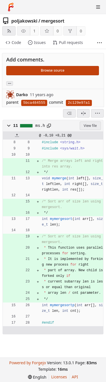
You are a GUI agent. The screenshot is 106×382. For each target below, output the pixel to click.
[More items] (99, 43)
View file (90, 125)
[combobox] (69, 113)
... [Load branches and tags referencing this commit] (9, 83)
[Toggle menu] (98, 7)
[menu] (97, 113)
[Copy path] (49, 126)
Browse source (52, 70)
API (75, 376)
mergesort (52, 21)
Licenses (59, 376)
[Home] (11, 7)
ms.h (40, 125)
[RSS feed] (9, 31)
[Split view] (83, 113)
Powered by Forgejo (27, 362)
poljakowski (24, 21)
